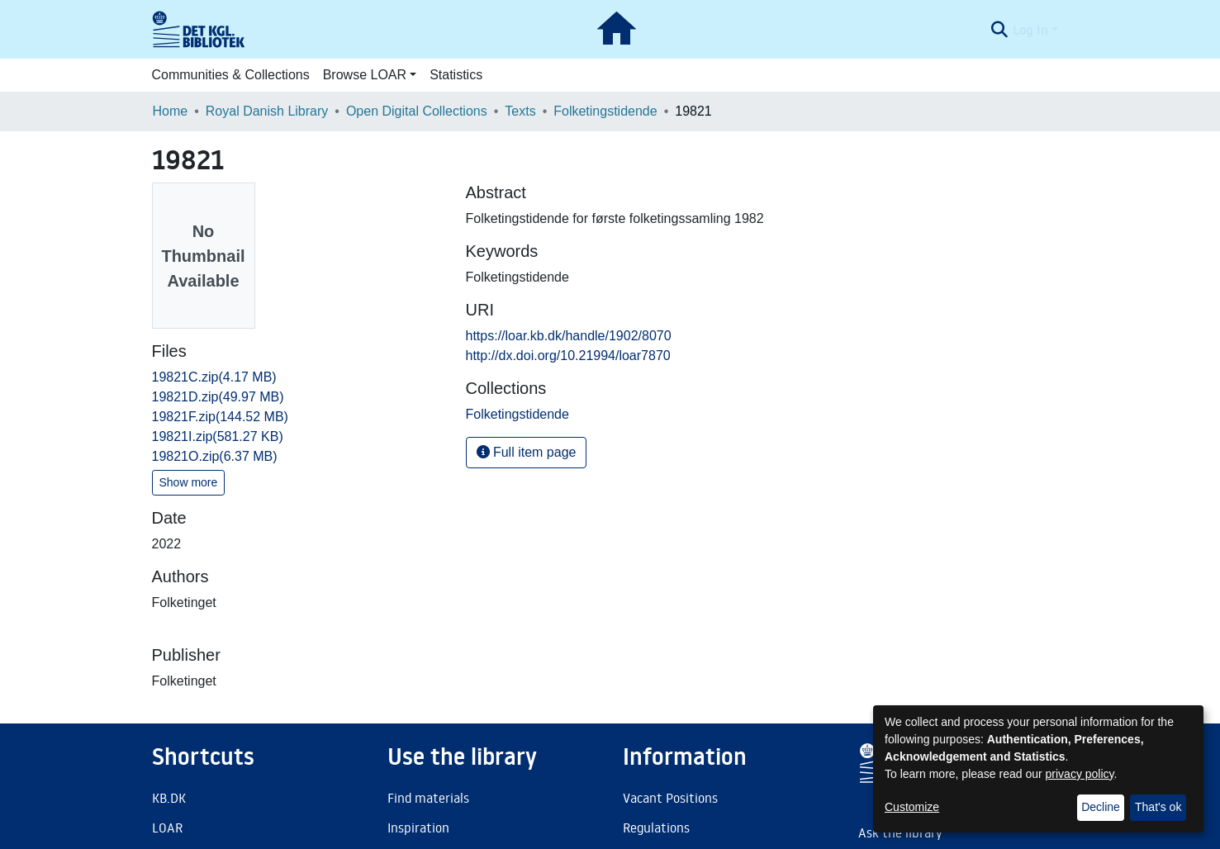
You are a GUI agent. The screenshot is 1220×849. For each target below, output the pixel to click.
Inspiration (418, 827)
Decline (1100, 806)
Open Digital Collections (416, 111)
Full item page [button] (527, 452)
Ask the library (900, 832)
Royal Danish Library (267, 111)
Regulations (656, 827)
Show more (188, 482)
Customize (912, 806)
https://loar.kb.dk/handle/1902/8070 (569, 336)
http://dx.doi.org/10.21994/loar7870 (568, 356)
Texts (520, 111)
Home (170, 111)
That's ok (1158, 806)
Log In (1030, 30)
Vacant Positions (670, 798)
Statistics (456, 75)
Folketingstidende (605, 111)
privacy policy (1080, 773)
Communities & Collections (231, 75)
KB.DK (169, 798)
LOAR (167, 827)
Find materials (428, 798)
